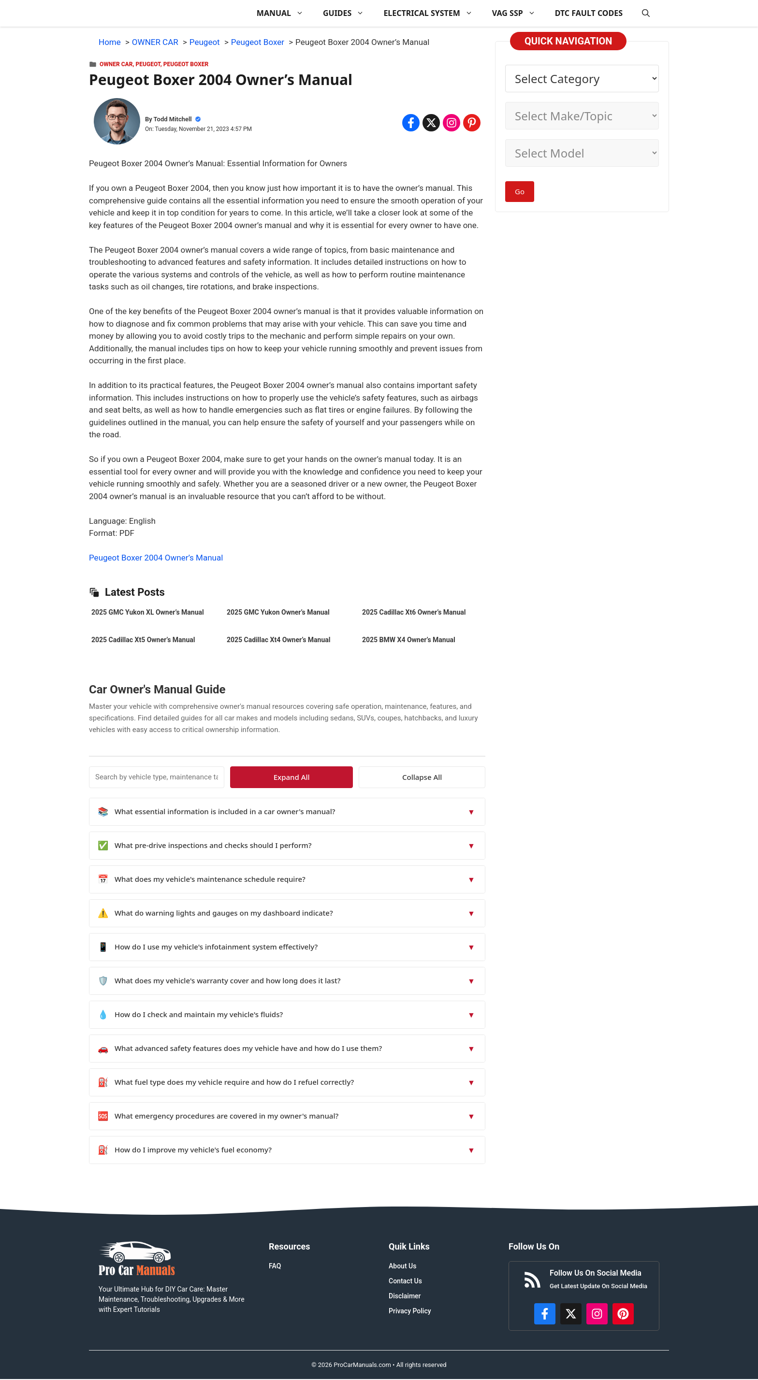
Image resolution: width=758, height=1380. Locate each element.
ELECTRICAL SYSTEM (432, 13)
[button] (645, 13)
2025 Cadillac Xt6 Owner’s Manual (414, 612)
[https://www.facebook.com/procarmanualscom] (544, 1313)
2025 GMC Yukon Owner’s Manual (278, 612)
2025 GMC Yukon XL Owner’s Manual (147, 612)
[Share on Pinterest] (472, 122)
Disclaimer (405, 1296)
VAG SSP (518, 13)
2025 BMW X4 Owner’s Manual (408, 640)
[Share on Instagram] (451, 122)
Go (520, 191)
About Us (402, 1266)
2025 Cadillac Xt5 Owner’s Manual (143, 640)
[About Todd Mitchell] (117, 123)
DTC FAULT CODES (589, 13)
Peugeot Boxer (185, 64)
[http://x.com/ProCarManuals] (571, 1313)
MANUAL (285, 13)
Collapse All (457, 777)
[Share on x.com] (431, 122)
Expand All (397, 777)
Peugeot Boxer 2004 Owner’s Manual (156, 557)
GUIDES (348, 13)
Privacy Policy (410, 1311)
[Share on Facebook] (411, 122)
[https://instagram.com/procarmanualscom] (597, 1313)
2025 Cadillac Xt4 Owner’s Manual (278, 640)
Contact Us (405, 1281)
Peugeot (148, 64)
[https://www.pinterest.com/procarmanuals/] (623, 1313)
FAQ (275, 1266)
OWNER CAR (116, 64)
